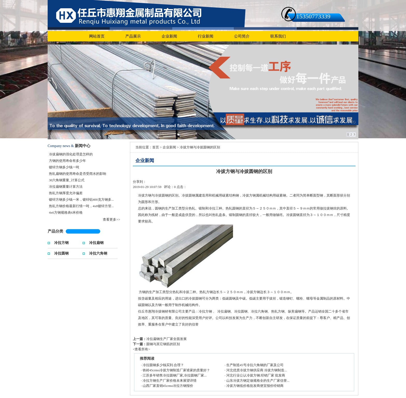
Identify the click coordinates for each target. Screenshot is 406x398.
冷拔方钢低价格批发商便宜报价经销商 (255, 386)
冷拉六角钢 (98, 252)
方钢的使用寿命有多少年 (67, 161)
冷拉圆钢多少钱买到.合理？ (163, 365)
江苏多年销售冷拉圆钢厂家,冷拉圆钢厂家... (175, 375)
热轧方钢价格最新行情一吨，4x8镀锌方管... (81, 206)
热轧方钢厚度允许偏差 (66, 193)
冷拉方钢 (61, 242)
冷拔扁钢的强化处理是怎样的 (71, 154)
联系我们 (278, 36)
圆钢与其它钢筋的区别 (163, 344)
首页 (155, 147)
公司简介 (242, 36)
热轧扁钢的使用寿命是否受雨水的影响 (77, 174)
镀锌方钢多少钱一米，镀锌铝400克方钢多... (81, 199)
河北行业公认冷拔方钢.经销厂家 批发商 (255, 375)
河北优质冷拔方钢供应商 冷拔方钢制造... (256, 370)
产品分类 (55, 231)
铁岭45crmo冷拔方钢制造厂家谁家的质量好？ (176, 370)
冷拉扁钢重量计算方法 (66, 187)
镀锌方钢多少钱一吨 (64, 167)
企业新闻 (169, 36)
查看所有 (141, 349)
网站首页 (97, 36)
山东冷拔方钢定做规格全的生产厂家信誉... (257, 380)
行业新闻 (205, 36)
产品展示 (133, 36)
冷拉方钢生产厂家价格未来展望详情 (170, 380)
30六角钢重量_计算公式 (66, 180)
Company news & (61, 146)
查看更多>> (111, 219)
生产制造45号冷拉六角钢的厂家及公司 (255, 365)
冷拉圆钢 (61, 252)
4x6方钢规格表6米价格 (66, 212)
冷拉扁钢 (96, 242)
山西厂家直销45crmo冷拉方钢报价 (168, 386)
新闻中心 (82, 146)
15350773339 (313, 16)
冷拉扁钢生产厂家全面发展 (166, 339)
